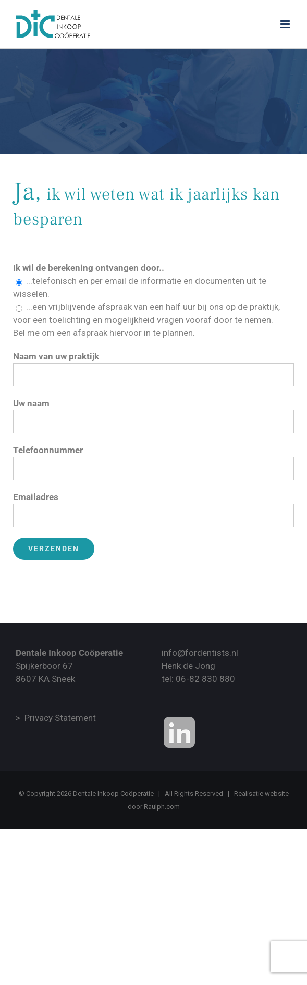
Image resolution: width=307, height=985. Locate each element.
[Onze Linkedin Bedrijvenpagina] (179, 732)
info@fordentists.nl (200, 652)
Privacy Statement (60, 718)
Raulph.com (162, 807)
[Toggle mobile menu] (285, 24)
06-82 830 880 (205, 679)
